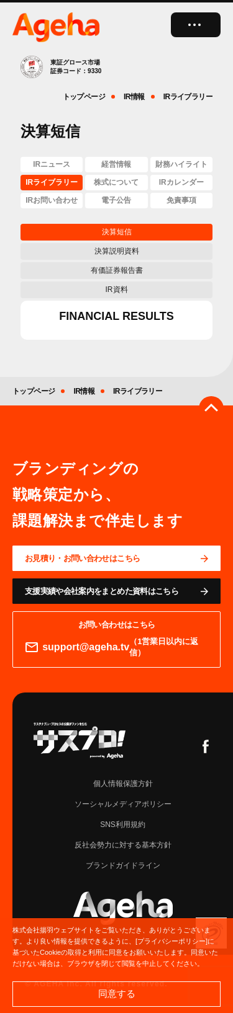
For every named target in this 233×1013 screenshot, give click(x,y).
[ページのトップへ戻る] (211, 408)
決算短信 (117, 232)
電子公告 (116, 200)
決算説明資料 (116, 251)
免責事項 (181, 200)
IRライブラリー (51, 182)
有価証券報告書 (117, 270)
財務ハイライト (181, 164)
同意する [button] (116, 993)
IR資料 (117, 289)
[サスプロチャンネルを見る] (80, 740)
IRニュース (51, 164)
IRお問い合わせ (51, 200)
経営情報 (116, 164)
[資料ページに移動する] (116, 591)
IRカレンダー (181, 182)
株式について (116, 182)
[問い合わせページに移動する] (116, 558)
